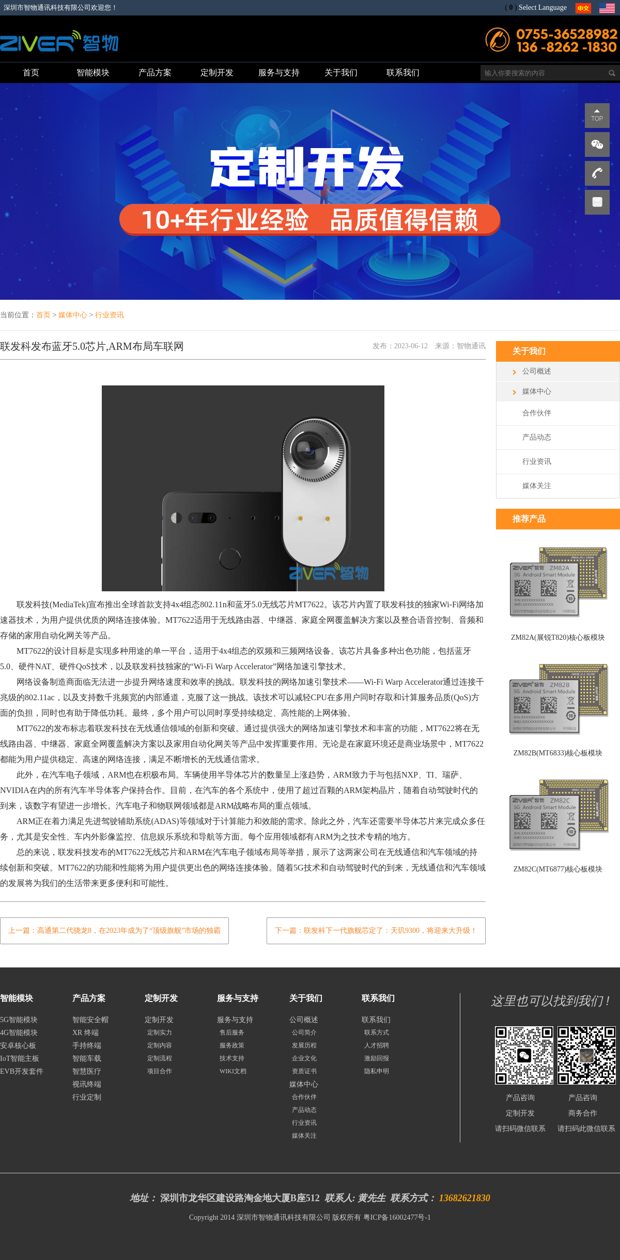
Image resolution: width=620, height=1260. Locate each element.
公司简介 (304, 1032)
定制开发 (159, 1020)
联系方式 (376, 1032)
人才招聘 (376, 1045)
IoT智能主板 (19, 1058)
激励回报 (376, 1058)
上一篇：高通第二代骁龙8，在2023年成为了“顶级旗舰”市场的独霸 (114, 930)
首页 (43, 315)
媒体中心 (72, 315)
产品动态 (536, 437)
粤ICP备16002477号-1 (397, 1217)
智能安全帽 (90, 1020)
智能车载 (86, 1058)
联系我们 (376, 1020)
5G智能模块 (19, 1020)
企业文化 (304, 1058)
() (511, 7)
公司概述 (536, 371)
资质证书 (304, 1071)
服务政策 (232, 1045)
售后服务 (232, 1032)
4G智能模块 (19, 1033)
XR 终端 (85, 1033)
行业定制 (86, 1097)
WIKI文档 (233, 1071)
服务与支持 (235, 1020)
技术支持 (232, 1058)
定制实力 (159, 1032)
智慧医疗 (86, 1071)
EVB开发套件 (21, 1071)
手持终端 (86, 1045)
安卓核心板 (18, 1045)
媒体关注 (536, 486)
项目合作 (159, 1071)
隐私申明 (376, 1071)
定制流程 (159, 1058)
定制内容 (159, 1045)
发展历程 (304, 1045)
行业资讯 (109, 315)
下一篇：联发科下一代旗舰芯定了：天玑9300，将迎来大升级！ (376, 930)
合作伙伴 (536, 413)
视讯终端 (86, 1084)
